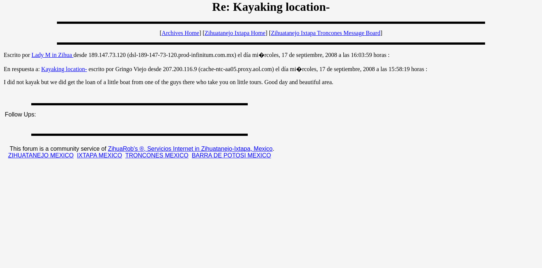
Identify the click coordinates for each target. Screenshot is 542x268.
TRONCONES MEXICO (157, 155)
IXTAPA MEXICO (99, 155)
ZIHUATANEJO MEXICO (41, 155)
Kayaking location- (64, 69)
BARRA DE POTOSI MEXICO (231, 155)
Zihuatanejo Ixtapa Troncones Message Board (325, 33)
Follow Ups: (20, 114)
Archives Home (180, 33)
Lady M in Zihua (53, 55)
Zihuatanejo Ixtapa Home (235, 33)
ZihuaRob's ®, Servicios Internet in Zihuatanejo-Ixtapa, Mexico (190, 149)
